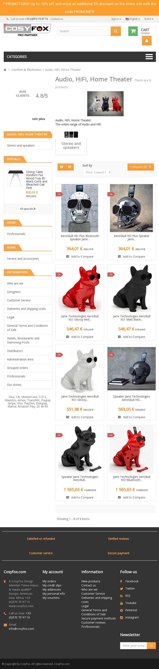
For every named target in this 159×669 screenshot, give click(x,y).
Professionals (16, 234)
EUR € (149, 19)
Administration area (20, 359)
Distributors (15, 351)
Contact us (57, 19)
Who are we (15, 283)
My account (52, 571)
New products (90, 581)
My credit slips (51, 585)
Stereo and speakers (21, 145)
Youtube (130, 603)
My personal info (53, 594)
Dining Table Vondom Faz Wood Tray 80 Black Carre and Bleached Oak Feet (36, 180)
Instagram (132, 617)
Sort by (87, 165)
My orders (49, 581)
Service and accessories (23, 258)
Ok (151, 646)
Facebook (132, 581)
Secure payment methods (98, 618)
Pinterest (131, 610)
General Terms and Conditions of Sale (27, 328)
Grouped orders (17, 368)
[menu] (147, 40)
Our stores (14, 385)
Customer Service (19, 300)
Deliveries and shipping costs (26, 309)
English (133, 19)
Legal (10, 317)
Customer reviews (93, 622)
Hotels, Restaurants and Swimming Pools (23, 340)
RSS (127, 596)
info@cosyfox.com (21, 629)
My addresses (51, 589)
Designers (13, 292)
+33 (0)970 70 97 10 (20, 615)
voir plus (38, 119)
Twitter (130, 588)
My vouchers (51, 598)
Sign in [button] (116, 19)
